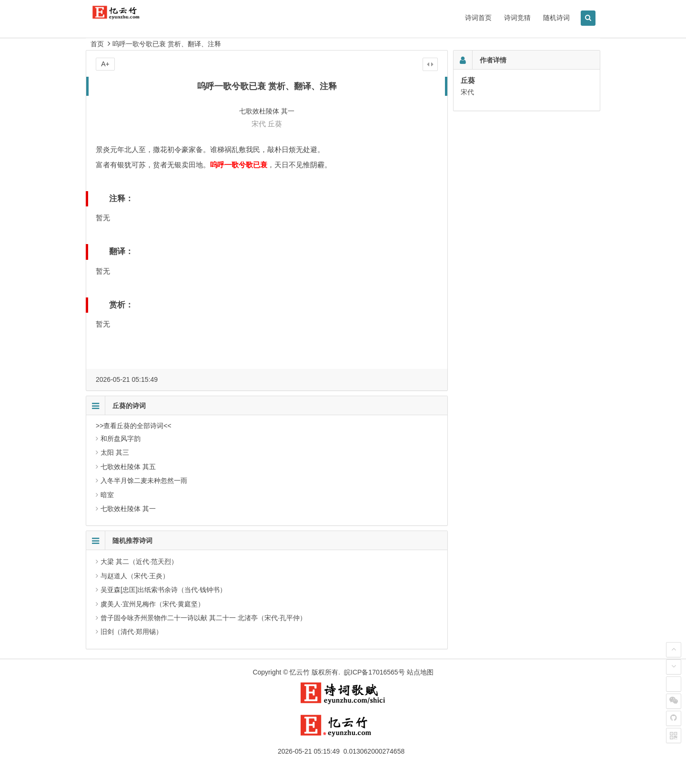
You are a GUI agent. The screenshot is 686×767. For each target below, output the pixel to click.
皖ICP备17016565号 (374, 672)
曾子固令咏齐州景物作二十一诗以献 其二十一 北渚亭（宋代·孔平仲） (203, 618)
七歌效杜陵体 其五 (128, 466)
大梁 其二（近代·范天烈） (139, 561)
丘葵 (275, 124)
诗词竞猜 (517, 17)
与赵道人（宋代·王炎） (135, 576)
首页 (97, 44)
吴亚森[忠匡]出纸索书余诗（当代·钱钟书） (163, 589)
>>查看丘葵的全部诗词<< (134, 426)
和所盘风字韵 (121, 438)
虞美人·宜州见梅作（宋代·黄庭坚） (152, 604)
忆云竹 (300, 672)
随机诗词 (556, 17)
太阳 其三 (115, 452)
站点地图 (420, 672)
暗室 (107, 495)
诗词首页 (478, 17)
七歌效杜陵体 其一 (128, 508)
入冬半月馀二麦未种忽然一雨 (144, 480)
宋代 (259, 124)
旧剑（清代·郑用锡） (131, 631)
